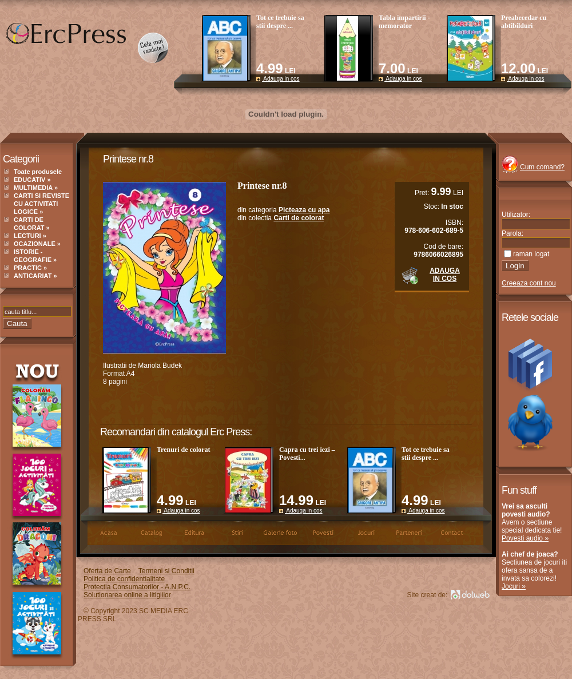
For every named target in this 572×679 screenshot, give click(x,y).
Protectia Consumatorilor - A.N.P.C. (137, 587)
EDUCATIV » (32, 179)
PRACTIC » (30, 267)
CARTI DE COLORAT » (32, 223)
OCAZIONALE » (37, 243)
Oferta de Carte (107, 571)
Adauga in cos (278, 79)
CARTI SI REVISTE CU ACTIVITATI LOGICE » (41, 203)
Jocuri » (514, 586)
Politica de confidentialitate (124, 579)
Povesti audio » (525, 538)
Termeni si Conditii (166, 571)
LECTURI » (30, 235)
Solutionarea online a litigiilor (127, 595)
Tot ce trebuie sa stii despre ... (280, 22)
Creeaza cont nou (529, 283)
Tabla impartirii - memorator (404, 22)
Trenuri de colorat (183, 450)
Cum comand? (542, 167)
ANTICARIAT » (35, 275)
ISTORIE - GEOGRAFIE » (35, 255)
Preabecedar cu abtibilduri (523, 22)
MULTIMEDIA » (36, 187)
